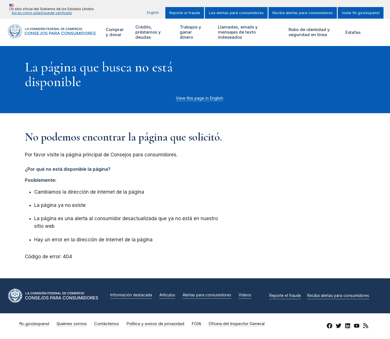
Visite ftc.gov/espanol (361, 13)
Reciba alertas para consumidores (302, 13)
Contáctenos (106, 323)
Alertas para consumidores (207, 295)
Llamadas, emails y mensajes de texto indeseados (237, 32)
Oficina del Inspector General (237, 323)
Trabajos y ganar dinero (190, 32)
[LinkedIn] (347, 326)
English (153, 12)
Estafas (353, 32)
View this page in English (199, 98)
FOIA (196, 323)
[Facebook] (329, 326)
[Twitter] (338, 326)
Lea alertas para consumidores (236, 13)
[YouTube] (356, 326)
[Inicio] (52, 34)
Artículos (167, 295)
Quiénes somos (72, 323)
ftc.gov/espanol (34, 323)
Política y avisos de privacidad (155, 323)
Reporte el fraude (184, 13)
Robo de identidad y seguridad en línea (311, 32)
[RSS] (366, 326)
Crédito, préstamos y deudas (147, 32)
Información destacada (131, 295)
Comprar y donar (116, 32)
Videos (245, 295)
